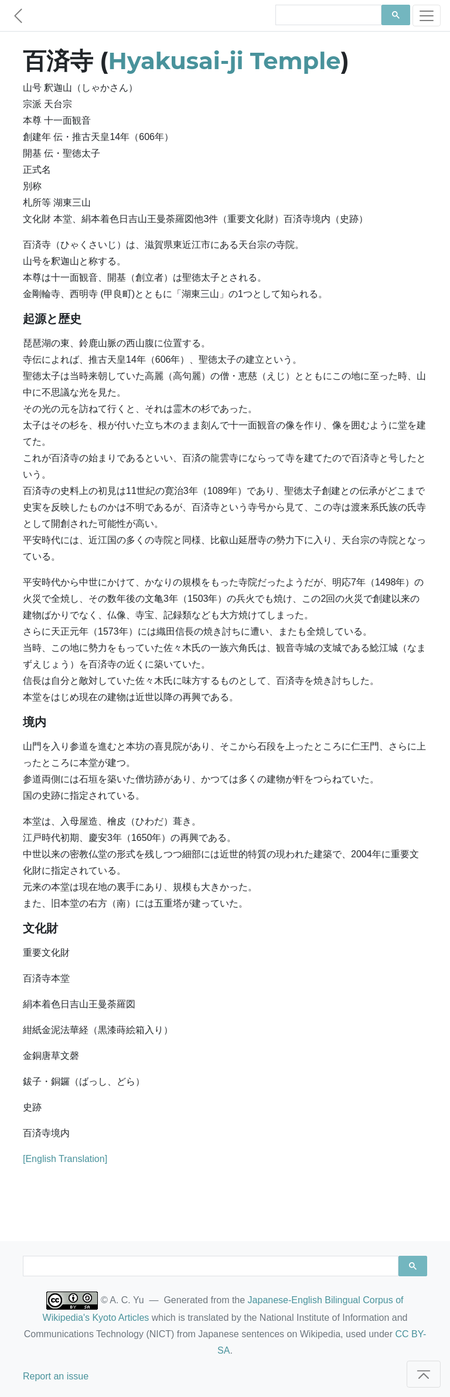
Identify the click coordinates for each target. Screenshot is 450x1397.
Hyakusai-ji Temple (224, 60)
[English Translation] (65, 1159)
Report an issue (55, 1376)
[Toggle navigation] (426, 15)
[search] (327, 15)
